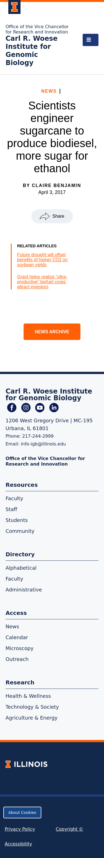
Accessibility (18, 844)
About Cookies (22, 812)
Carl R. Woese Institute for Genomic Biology (32, 51)
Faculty (14, 498)
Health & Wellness (28, 696)
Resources (22, 484)
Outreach (17, 659)
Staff (11, 509)
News (49, 91)
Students (17, 520)
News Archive (52, 331)
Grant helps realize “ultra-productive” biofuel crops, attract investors (42, 281)
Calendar (17, 637)
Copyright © (69, 829)
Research (20, 682)
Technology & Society (32, 707)
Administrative (24, 590)
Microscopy (20, 648)
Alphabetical (21, 568)
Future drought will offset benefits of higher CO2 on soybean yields (42, 259)
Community (20, 531)
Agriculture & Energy (32, 718)
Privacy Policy (20, 829)
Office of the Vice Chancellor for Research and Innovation (37, 29)
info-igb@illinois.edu (43, 444)
